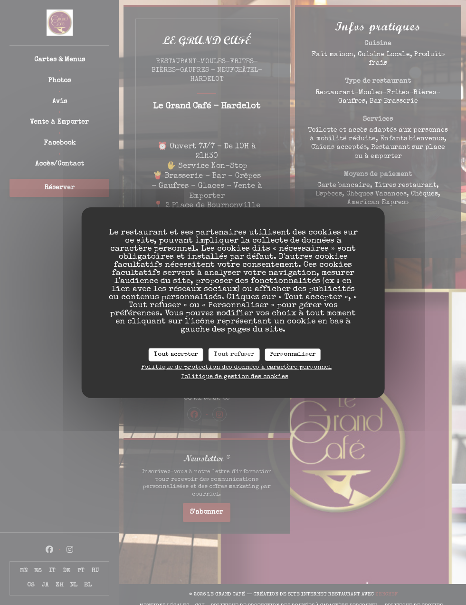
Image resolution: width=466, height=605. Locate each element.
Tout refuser (234, 354)
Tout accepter (176, 354)
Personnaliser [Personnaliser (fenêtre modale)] (293, 354)
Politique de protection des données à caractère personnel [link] (236, 367)
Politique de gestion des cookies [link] (234, 376)
